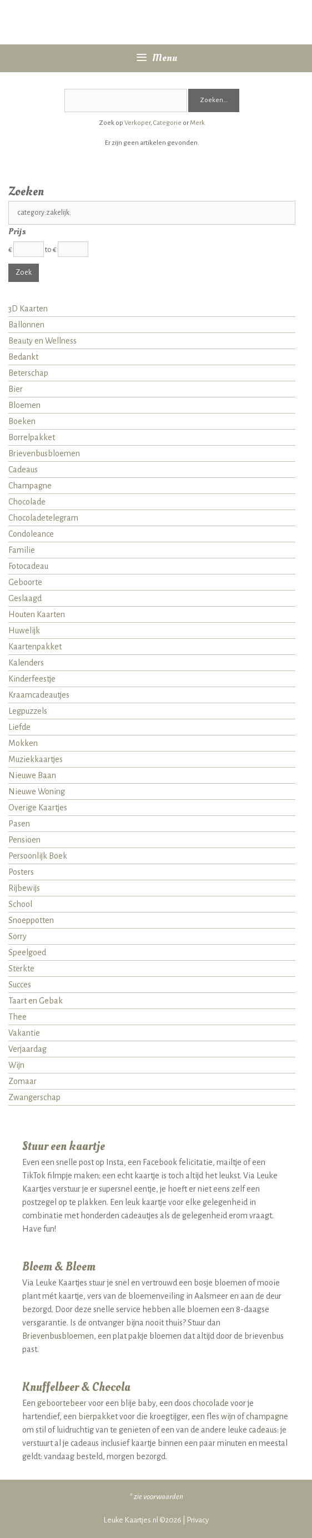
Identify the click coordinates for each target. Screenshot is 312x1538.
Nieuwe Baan (32, 775)
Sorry (17, 936)
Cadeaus (23, 469)
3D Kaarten (28, 308)
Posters (21, 872)
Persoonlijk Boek (37, 855)
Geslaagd (25, 598)
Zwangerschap (34, 1097)
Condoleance (31, 534)
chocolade (211, 1403)
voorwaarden (163, 1496)
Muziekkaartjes (35, 759)
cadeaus (263, 1429)
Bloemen (24, 405)
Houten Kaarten (36, 614)
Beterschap (28, 373)
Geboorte (25, 582)
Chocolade (27, 501)
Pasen (19, 823)
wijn (228, 1416)
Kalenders (26, 662)
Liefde (19, 727)
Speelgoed (27, 952)
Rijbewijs (24, 888)
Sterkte (21, 968)
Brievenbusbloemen (44, 453)
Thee (17, 1016)
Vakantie (24, 1032)
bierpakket (98, 1416)
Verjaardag (27, 1049)
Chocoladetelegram (43, 517)
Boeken (22, 421)
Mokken (23, 743)
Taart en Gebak (35, 1000)
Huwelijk (24, 630)
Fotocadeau (28, 566)
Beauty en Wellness (42, 340)
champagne (267, 1416)
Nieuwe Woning (36, 791)
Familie (21, 550)
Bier (15, 389)
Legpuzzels (27, 711)
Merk (197, 123)
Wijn (16, 1065)
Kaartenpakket (35, 646)
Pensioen (24, 839)
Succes (19, 984)
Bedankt (23, 356)
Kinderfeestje (32, 678)
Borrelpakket (31, 437)
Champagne (30, 485)
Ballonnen (26, 324)
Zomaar (22, 1081)
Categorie (167, 123)
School (20, 904)
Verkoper (137, 123)
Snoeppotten (31, 920)
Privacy (198, 1520)
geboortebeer (62, 1403)
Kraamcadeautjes (38, 694)
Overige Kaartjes (37, 807)
